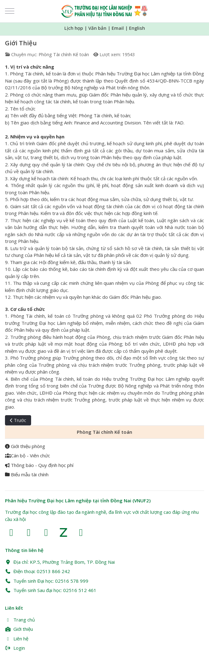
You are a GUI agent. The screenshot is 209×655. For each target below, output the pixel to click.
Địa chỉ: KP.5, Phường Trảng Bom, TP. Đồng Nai (60, 562)
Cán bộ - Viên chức (27, 455)
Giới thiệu (19, 629)
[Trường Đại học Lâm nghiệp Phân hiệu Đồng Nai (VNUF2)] (104, 11)
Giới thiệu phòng (25, 446)
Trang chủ (20, 620)
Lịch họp (73, 28)
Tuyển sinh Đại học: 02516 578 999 (46, 581)
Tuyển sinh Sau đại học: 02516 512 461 (50, 590)
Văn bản (97, 28)
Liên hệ (16, 638)
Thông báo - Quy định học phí (39, 465)
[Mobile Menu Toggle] (9, 11)
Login (15, 648)
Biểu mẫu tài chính (27, 474)
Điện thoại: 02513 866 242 (37, 571)
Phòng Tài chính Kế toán (64, 54)
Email (118, 28)
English (137, 28)
